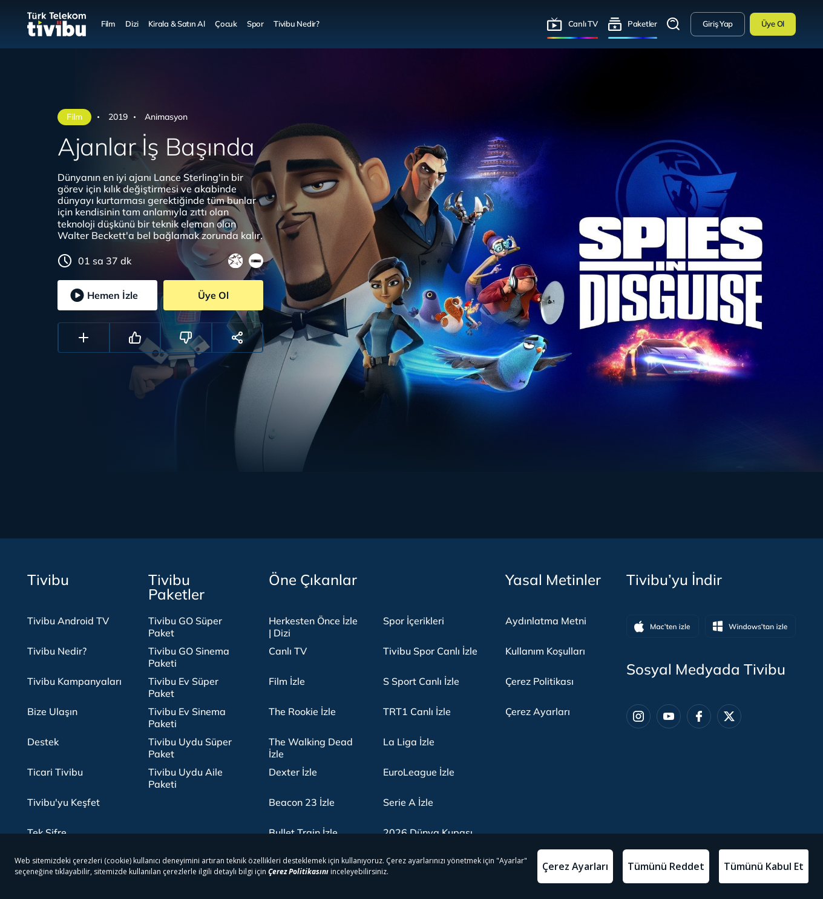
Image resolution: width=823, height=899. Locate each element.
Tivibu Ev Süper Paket (183, 687)
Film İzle (287, 681)
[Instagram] (638, 716)
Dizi (132, 23)
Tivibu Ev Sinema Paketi (187, 717)
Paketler (642, 23)
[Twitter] (729, 716)
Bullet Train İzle (303, 832)
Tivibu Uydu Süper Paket (190, 748)
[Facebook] (699, 716)
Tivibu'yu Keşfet (63, 802)
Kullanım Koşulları (545, 651)
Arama (673, 24)
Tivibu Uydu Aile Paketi (185, 778)
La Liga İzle (408, 742)
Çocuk (226, 23)
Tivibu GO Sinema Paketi (188, 657)
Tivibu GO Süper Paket (185, 627)
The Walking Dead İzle (311, 748)
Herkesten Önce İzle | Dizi (313, 627)
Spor (255, 23)
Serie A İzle (408, 802)
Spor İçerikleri (413, 621)
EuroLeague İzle (418, 772)
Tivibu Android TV (68, 621)
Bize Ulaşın (52, 711)
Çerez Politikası (539, 681)
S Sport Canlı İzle (421, 681)
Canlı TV (583, 23)
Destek (43, 742)
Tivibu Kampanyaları (74, 681)
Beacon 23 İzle (302, 802)
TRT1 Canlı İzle (417, 711)
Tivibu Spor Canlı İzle (430, 651)
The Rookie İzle (302, 711)
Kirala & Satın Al (176, 23)
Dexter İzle (293, 772)
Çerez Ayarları (537, 711)
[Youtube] (669, 716)
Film (108, 23)
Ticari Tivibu (55, 772)
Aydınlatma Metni (545, 621)
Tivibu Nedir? (297, 23)
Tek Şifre (47, 832)
